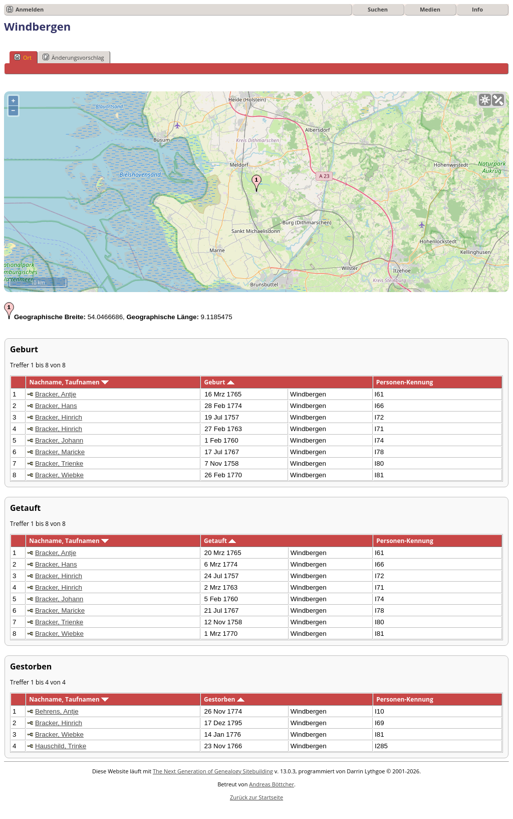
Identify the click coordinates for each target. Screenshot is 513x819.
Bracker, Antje (55, 394)
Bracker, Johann (59, 440)
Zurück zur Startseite (256, 797)
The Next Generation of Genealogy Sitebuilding (213, 771)
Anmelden (30, 9)
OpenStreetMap (449, 288)
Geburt (219, 382)
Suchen (378, 9)
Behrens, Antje (57, 711)
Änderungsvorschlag (73, 57)
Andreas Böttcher (271, 784)
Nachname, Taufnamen (68, 382)
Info (477, 9)
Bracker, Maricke (60, 452)
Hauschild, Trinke (60, 746)
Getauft (220, 540)
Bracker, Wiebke (59, 475)
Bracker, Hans (56, 406)
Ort (23, 57)
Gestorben (224, 699)
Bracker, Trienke (59, 463)
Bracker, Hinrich (58, 417)
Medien (430, 9)
